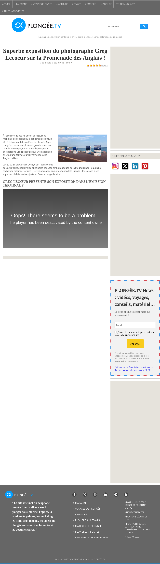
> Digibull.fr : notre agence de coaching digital (135, 505)
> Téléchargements (13, 11)
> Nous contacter (134, 512)
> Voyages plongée (41, 4)
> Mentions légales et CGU (136, 518)
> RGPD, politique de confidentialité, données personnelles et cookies (138, 528)
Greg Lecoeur (23, 151)
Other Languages (125, 4)
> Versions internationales (90, 537)
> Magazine (20, 4)
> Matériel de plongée (87, 525)
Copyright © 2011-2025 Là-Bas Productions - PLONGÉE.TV (80, 559)
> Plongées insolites (86, 531)
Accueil (6, 4)
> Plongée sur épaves (86, 520)
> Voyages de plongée (86, 508)
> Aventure (62, 4)
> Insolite (106, 4)
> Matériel (91, 4)
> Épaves (76, 4)
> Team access (132, 536)
